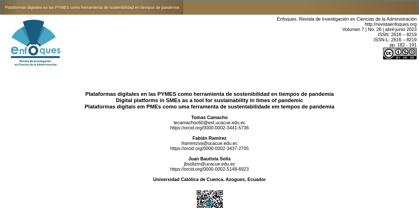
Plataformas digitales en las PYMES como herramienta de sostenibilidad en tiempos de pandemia (92, 7)
